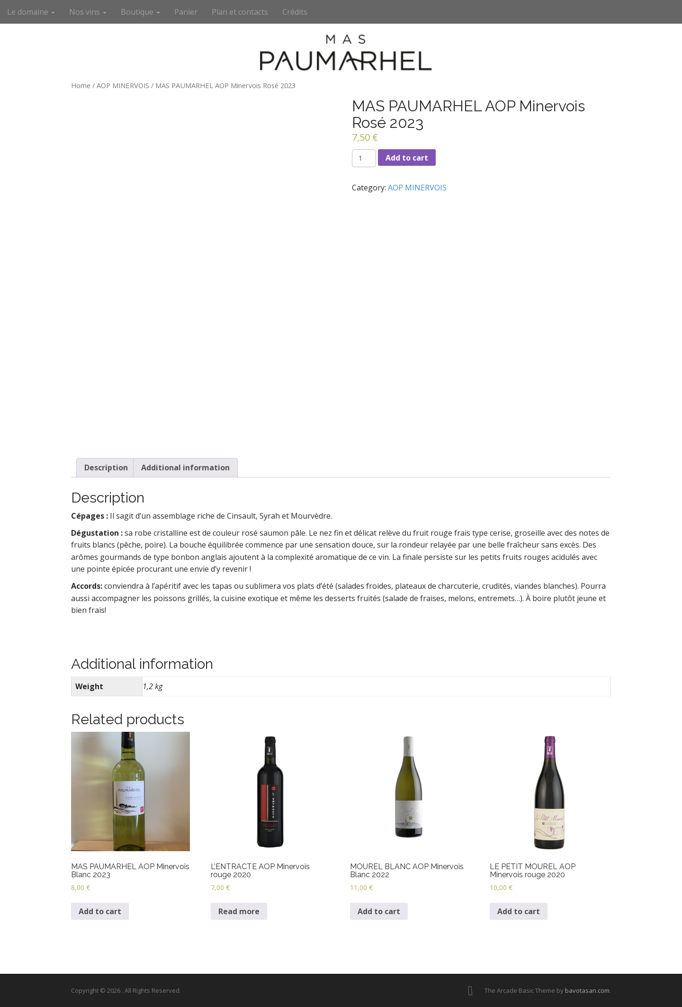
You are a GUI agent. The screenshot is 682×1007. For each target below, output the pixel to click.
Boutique (140, 12)
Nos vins (88, 12)
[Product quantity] (364, 158)
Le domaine (31, 12)
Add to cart (407, 158)
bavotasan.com (587, 990)
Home (80, 85)
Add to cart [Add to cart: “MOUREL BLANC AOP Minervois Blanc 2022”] (379, 911)
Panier (185, 12)
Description (106, 467)
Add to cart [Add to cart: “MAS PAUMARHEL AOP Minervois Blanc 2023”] (100, 911)
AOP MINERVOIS (123, 85)
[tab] (106, 467)
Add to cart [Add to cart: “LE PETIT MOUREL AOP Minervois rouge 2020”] (518, 911)
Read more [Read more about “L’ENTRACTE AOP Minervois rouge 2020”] (239, 911)
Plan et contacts (240, 12)
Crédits (294, 12)
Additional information (185, 467)
